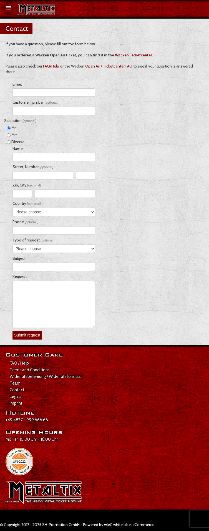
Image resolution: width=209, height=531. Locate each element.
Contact (17, 389)
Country (26, 203)
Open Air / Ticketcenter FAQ (108, 66)
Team (15, 383)
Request (19, 276)
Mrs (12, 134)
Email (17, 84)
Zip (15, 185)
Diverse (15, 141)
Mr (11, 127)
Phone (25, 221)
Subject (19, 258)
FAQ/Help (51, 66)
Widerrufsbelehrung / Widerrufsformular (46, 376)
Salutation (20, 120)
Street (17, 166)
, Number (38, 166)
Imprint (16, 403)
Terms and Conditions (30, 369)
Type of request (33, 240)
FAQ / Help (19, 363)
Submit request (27, 335)
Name (17, 148)
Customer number (35, 102)
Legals (15, 396)
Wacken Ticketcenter (133, 55)
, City (29, 185)
